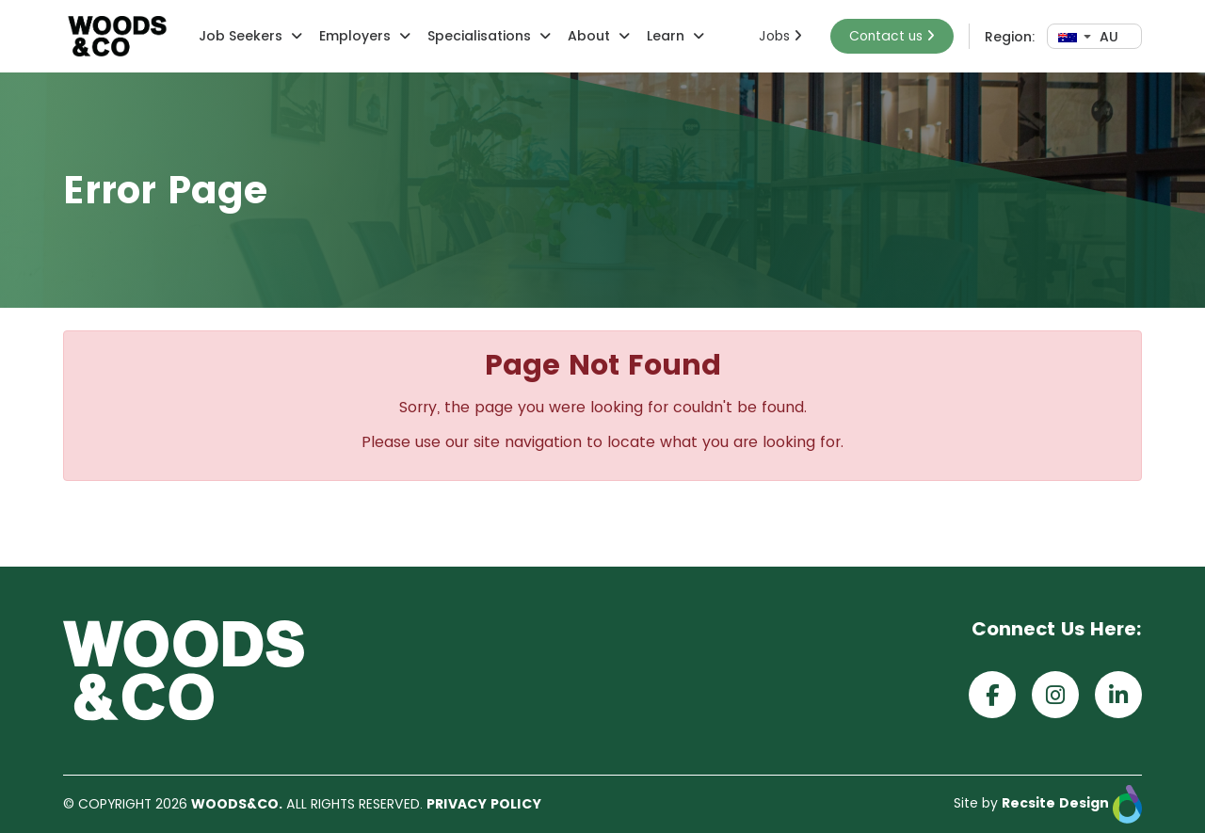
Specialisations (479, 35)
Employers (355, 35)
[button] (294, 36)
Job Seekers (240, 35)
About (589, 35)
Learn (665, 35)
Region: (1010, 36)
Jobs (780, 35)
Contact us (892, 35)
